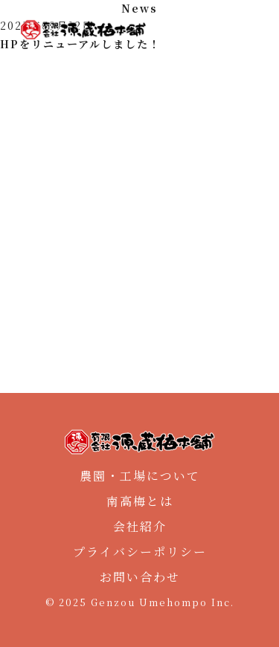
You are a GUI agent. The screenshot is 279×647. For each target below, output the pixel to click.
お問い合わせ (140, 576)
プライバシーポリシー (140, 551)
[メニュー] (254, 30)
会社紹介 (140, 526)
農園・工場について (140, 475)
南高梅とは (139, 501)
